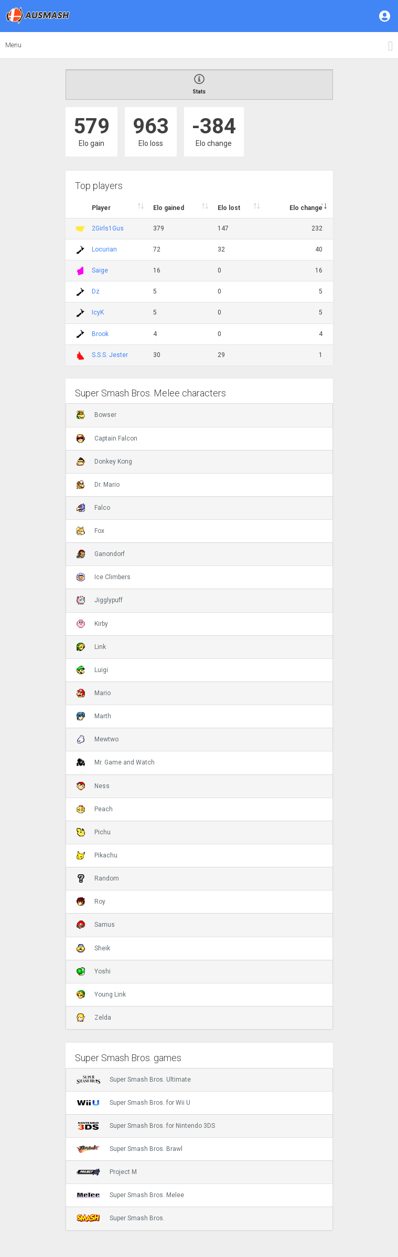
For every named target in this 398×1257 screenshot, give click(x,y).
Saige (100, 270)
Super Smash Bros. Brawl (129, 1149)
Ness (93, 786)
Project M (107, 1172)
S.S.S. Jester (110, 355)
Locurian (104, 249)
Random (98, 878)
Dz (96, 291)
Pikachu (97, 855)
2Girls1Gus (108, 228)
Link (91, 647)
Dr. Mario (98, 484)
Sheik (93, 948)
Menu (13, 45)
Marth (94, 716)
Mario (94, 693)
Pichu (94, 832)
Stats (199, 84)
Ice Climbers (104, 577)
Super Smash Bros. (121, 1218)
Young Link (101, 994)
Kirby (92, 624)
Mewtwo (98, 739)
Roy (91, 901)
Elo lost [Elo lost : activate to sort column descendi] (229, 208)
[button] (385, 16)
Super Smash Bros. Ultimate (134, 1079)
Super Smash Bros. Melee (130, 1195)
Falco (93, 508)
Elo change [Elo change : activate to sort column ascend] (305, 208)
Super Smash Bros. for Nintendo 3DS (146, 1126)
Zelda (94, 1017)
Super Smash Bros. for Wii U (133, 1102)
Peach (95, 809)
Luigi (92, 670)
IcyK (98, 312)
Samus (96, 924)
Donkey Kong (104, 461)
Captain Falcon (107, 438)
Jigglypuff (100, 600)
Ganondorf (101, 554)
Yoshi (94, 971)
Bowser (96, 415)
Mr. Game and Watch (116, 762)
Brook (100, 334)
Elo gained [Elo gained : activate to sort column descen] (168, 208)
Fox (90, 531)
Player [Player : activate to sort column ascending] (101, 208)
